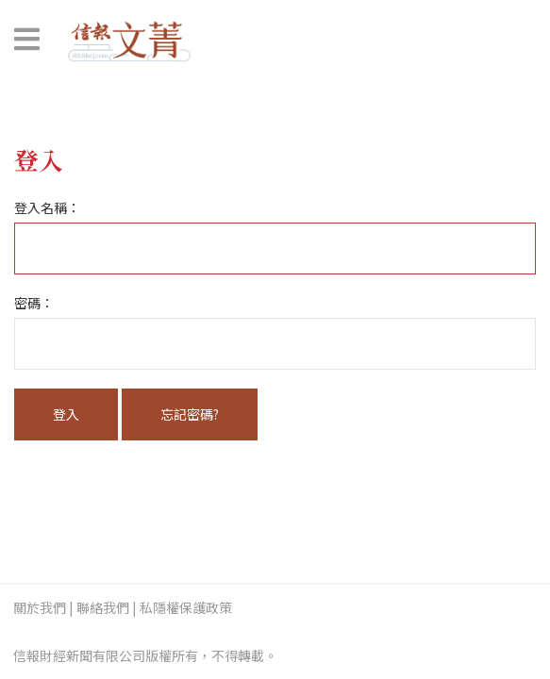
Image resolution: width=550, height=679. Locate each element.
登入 (66, 414)
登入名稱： (47, 207)
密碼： (34, 302)
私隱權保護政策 (186, 607)
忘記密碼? (189, 414)
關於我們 (39, 607)
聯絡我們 (102, 607)
